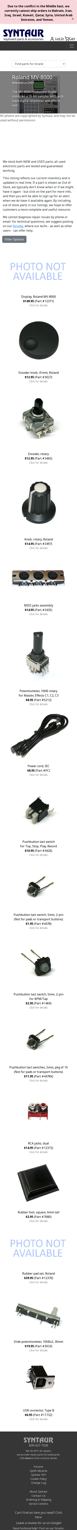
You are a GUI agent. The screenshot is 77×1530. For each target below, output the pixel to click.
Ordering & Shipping (38, 1499)
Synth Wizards (38, 1471)
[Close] (72, 18)
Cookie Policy (38, 1479)
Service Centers (38, 1503)
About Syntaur (39, 1491)
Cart (72, 39)
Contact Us (38, 1495)
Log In (59, 39)
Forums (18, 226)
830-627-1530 (38, 1445)
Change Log (38, 1482)
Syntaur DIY (38, 1474)
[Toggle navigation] (72, 46)
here (28, 1458)
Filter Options (14, 239)
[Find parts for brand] (38, 63)
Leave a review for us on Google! (38, 1523)
